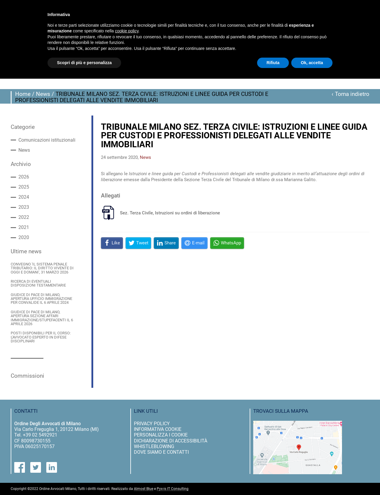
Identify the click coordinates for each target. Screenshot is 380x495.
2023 (23, 207)
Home (23, 94)
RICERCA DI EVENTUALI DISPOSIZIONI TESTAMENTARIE (38, 283)
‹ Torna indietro (350, 94)
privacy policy (152, 423)
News (43, 94)
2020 (23, 237)
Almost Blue (143, 489)
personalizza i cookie (161, 435)
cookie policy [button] (126, 31)
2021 (23, 227)
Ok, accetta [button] (312, 62)
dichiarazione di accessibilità (170, 441)
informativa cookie (157, 429)
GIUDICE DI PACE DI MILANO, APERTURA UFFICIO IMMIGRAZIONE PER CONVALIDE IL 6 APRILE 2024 (41, 299)
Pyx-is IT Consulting (173, 489)
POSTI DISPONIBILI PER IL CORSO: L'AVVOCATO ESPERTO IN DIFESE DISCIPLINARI (41, 337)
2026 (23, 177)
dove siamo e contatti (161, 452)
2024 (23, 197)
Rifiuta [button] (273, 62)
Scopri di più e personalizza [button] (84, 62)
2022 (23, 217)
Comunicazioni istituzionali (46, 140)
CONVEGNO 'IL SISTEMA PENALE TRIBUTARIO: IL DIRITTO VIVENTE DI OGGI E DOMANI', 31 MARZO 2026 (42, 268)
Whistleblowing (154, 446)
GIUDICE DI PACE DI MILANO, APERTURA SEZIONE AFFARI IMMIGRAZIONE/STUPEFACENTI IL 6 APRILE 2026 (42, 318)
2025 (23, 187)
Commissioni (27, 376)
